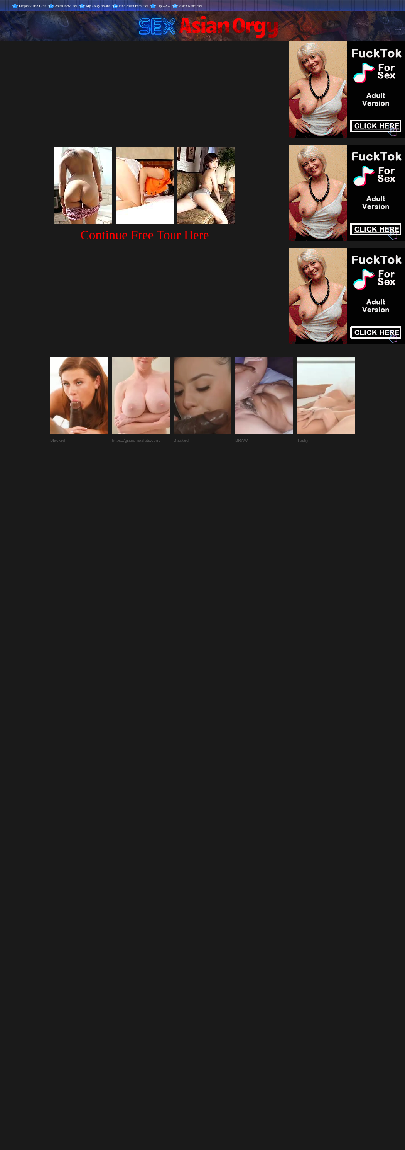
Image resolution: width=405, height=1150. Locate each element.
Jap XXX (163, 6)
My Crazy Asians (98, 6)
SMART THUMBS (216, 988)
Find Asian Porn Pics (133, 6)
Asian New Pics (66, 6)
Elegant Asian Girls (32, 6)
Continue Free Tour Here (144, 235)
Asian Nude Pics (190, 6)
